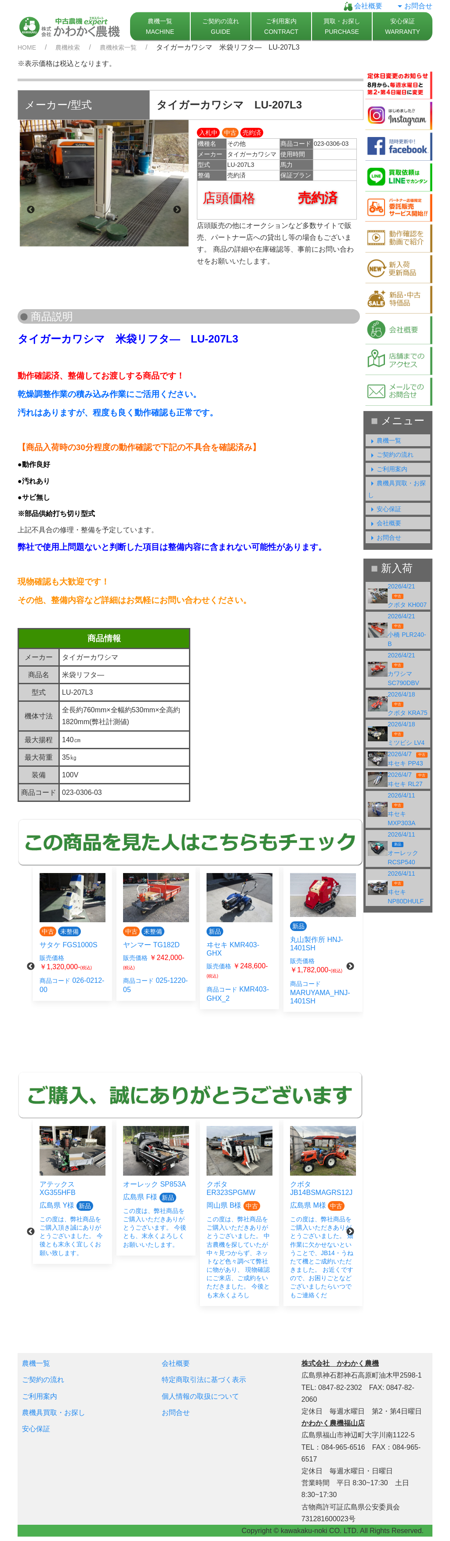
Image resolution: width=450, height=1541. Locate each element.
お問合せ (414, 6)
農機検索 (67, 47)
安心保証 (384, 508)
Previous (30, 210)
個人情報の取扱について (200, 1396)
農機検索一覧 (118, 47)
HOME (27, 47)
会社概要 (363, 6)
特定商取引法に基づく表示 (204, 1379)
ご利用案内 (387, 469)
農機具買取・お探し (53, 1412)
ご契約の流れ (391, 454)
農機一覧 (384, 440)
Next (177, 210)
